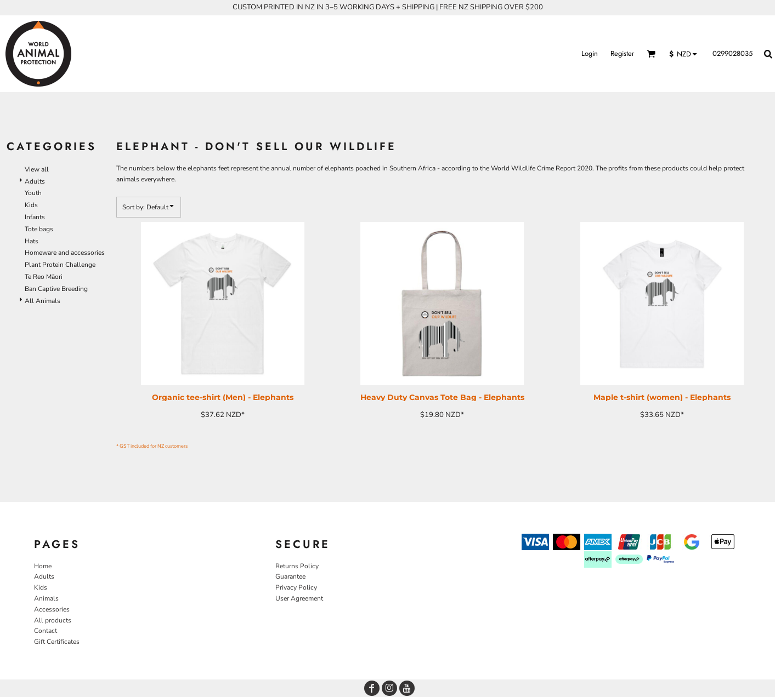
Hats (31, 241)
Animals (46, 598)
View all (37, 169)
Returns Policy (297, 566)
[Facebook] (372, 688)
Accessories (52, 609)
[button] (651, 53)
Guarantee (290, 576)
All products (52, 620)
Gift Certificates (57, 641)
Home (43, 566)
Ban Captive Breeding (56, 288)
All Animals (42, 300)
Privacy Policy (296, 587)
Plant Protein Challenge (60, 264)
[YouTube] (407, 688)
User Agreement (299, 598)
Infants (35, 217)
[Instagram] (389, 688)
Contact (45, 630)
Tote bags (39, 229)
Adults (35, 181)
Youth (33, 192)
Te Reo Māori (44, 276)
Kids (31, 205)
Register (622, 53)
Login (589, 53)
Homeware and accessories (65, 252)
